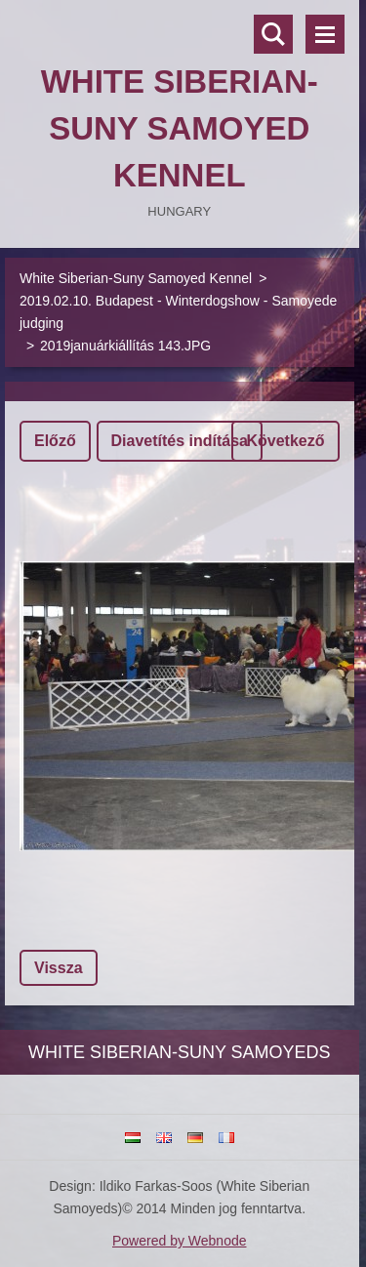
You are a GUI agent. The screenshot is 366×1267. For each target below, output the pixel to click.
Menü (325, 34)
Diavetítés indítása (180, 440)
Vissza (58, 968)
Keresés (273, 34)
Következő (285, 440)
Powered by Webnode (179, 1240)
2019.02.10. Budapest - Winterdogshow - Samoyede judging (178, 312)
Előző (55, 440)
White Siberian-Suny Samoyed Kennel (136, 278)
